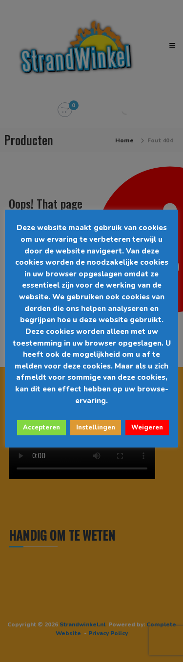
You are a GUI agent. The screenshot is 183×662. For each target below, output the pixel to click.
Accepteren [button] (41, 427)
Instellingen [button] (95, 427)
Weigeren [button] (147, 427)
